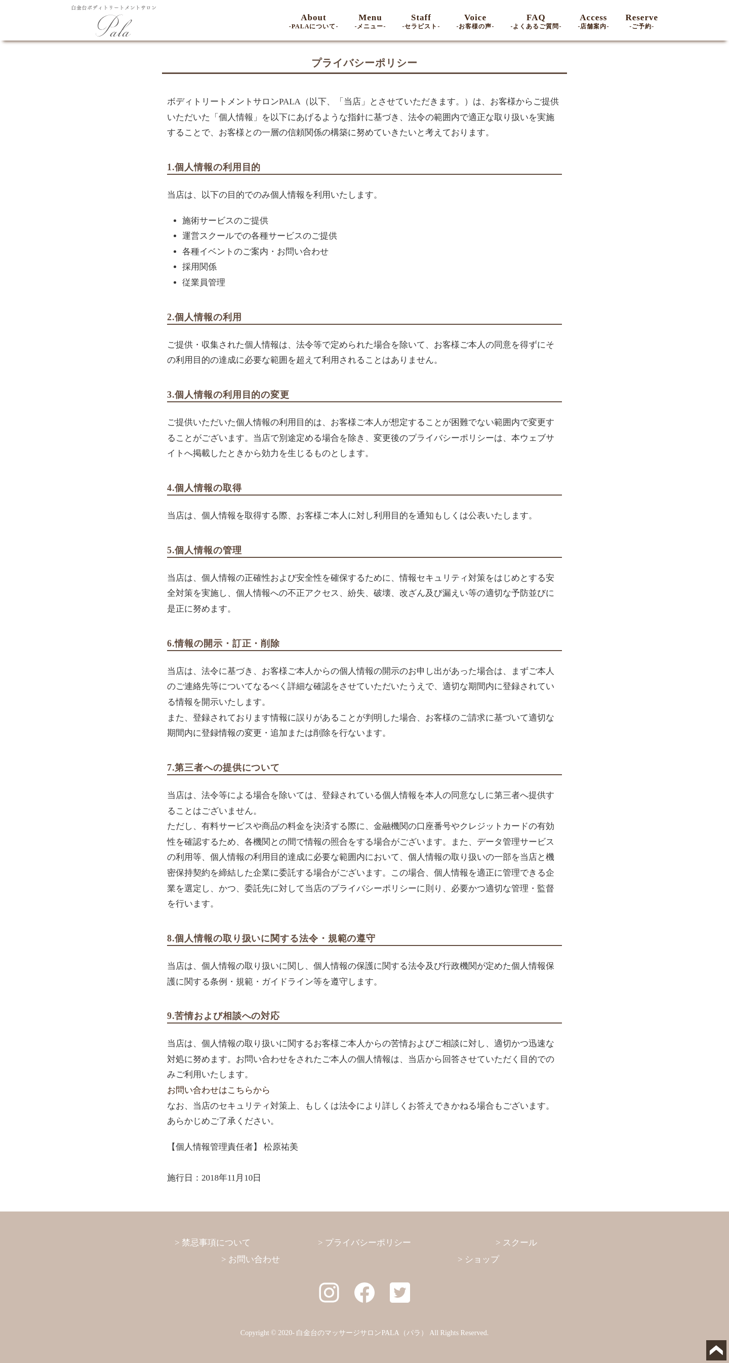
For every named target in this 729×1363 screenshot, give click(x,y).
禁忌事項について (216, 1242)
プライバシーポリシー (368, 1242)
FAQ (535, 21)
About (314, 21)
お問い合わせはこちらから (218, 1090)
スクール (520, 1242)
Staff (421, 21)
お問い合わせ (254, 1259)
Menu (370, 21)
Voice (475, 21)
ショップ (482, 1259)
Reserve (641, 21)
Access (593, 21)
